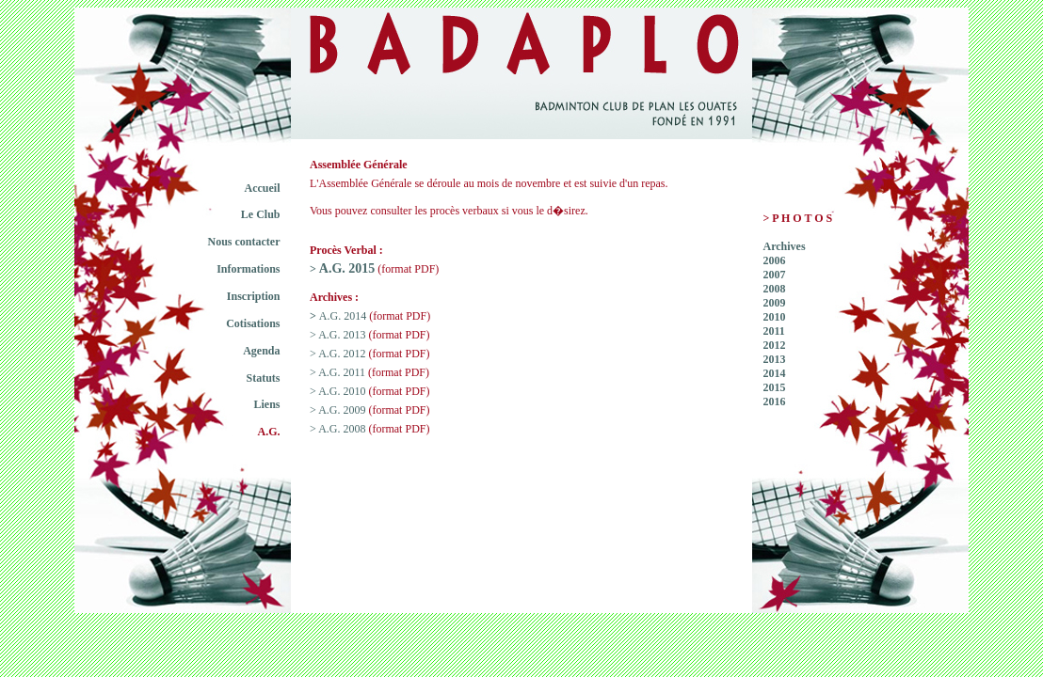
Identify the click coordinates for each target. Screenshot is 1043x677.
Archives (784, 246)
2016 (774, 401)
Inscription (254, 296)
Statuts (263, 378)
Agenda (261, 350)
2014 (774, 373)
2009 (774, 302)
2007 (774, 274)
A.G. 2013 (341, 334)
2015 (774, 387)
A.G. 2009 (341, 410)
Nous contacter (244, 241)
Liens (266, 404)
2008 (774, 288)
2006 (774, 260)
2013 (774, 359)
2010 (774, 316)
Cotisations (253, 323)
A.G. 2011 (341, 372)
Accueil (263, 188)
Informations (248, 269)
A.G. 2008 (341, 428)
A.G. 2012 (341, 353)
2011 (774, 331)
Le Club (261, 214)
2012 (774, 345)
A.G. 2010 (341, 391)
